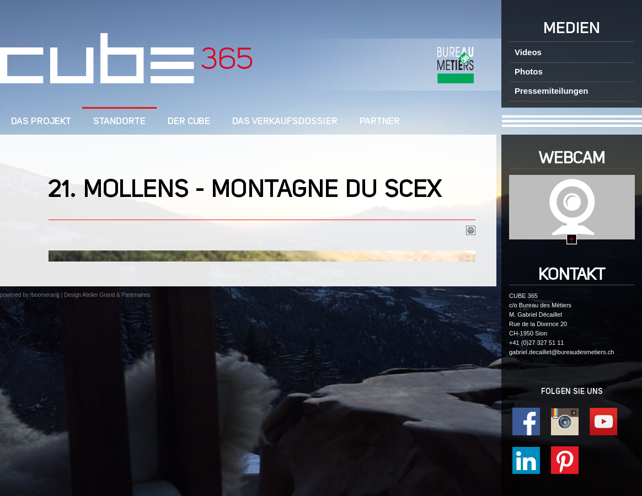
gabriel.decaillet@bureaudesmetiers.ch (561, 352)
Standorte (119, 121)
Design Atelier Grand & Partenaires (107, 295)
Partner (380, 121)
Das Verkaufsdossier (285, 121)
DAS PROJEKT (41, 121)
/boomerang (44, 295)
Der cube (189, 121)
